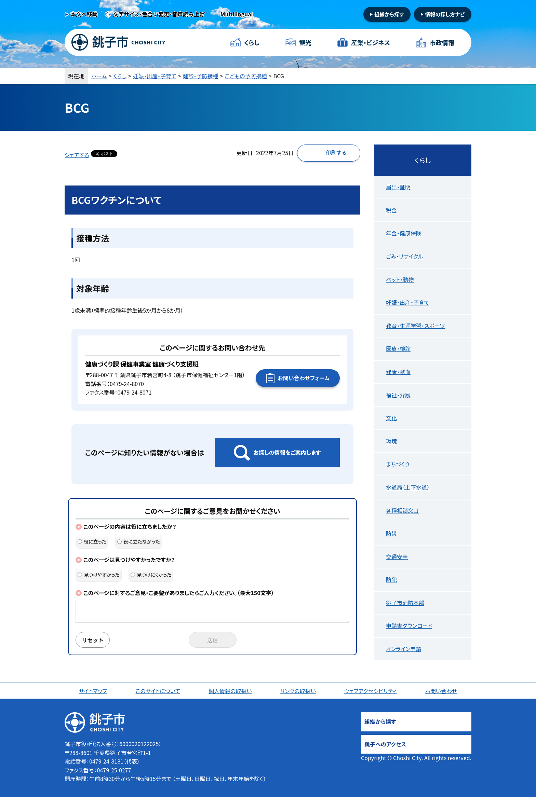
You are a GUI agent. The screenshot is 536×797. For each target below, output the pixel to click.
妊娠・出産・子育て (154, 76)
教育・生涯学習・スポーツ (415, 325)
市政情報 (442, 42)
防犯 (391, 579)
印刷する (335, 152)
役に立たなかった (138, 541)
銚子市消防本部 (405, 603)
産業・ (370, 42)
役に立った (92, 541)
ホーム (99, 76)
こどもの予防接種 (246, 76)
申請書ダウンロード (409, 625)
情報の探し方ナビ (445, 14)
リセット (93, 640)
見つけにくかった (151, 574)
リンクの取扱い (298, 691)
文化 (391, 418)
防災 (391, 533)
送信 (213, 640)
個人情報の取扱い (230, 691)
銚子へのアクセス (385, 744)
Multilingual (236, 14)
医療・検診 (398, 348)
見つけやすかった (99, 574)
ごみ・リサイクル (404, 256)
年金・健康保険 (403, 233)
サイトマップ (93, 691)
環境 (391, 441)
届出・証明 (398, 187)
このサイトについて (158, 691)
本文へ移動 (84, 14)
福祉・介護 (398, 395)
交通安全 (397, 556)
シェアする (77, 155)
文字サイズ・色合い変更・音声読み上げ (159, 14)
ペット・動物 (400, 279)
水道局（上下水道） (408, 487)
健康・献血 (398, 372)
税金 (391, 210)
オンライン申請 (403, 649)
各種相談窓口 (402, 510)
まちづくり (398, 464)
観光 (305, 42)
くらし (251, 42)
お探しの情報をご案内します (287, 452)
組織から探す (389, 14)
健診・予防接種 (200, 76)
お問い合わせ (441, 691)
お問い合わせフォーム (304, 378)
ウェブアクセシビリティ (370, 691)
